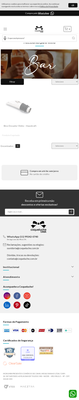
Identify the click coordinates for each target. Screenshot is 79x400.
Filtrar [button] (12, 81)
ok (72, 5)
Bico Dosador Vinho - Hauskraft (20, 125)
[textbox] (39, 38)
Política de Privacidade (49, 6)
